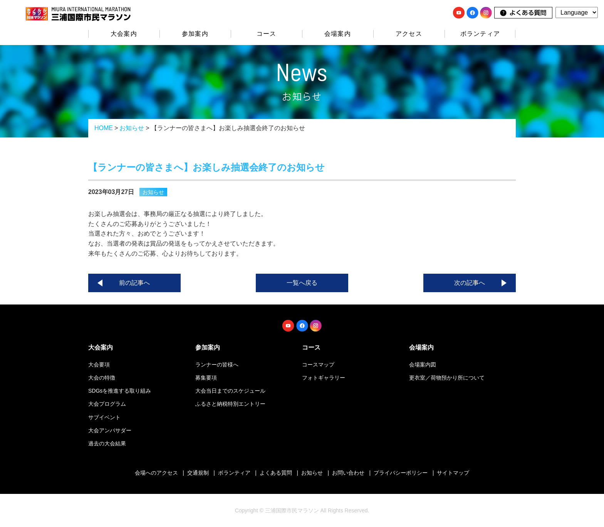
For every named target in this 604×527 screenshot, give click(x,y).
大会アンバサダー (109, 430)
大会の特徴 (101, 378)
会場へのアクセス (156, 473)
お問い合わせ (348, 473)
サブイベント (104, 417)
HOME (103, 128)
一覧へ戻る (302, 282)
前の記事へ (134, 282)
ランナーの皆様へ (216, 364)
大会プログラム (107, 404)
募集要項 (206, 378)
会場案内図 (422, 364)
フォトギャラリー (323, 378)
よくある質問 (276, 473)
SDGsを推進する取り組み (119, 391)
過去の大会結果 (107, 443)
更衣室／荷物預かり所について (447, 378)
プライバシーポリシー (401, 473)
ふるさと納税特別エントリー (230, 404)
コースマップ (318, 364)
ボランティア (480, 33)
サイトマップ (453, 473)
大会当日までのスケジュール (230, 391)
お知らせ (131, 128)
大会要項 (99, 364)
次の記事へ (469, 282)
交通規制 (198, 473)
